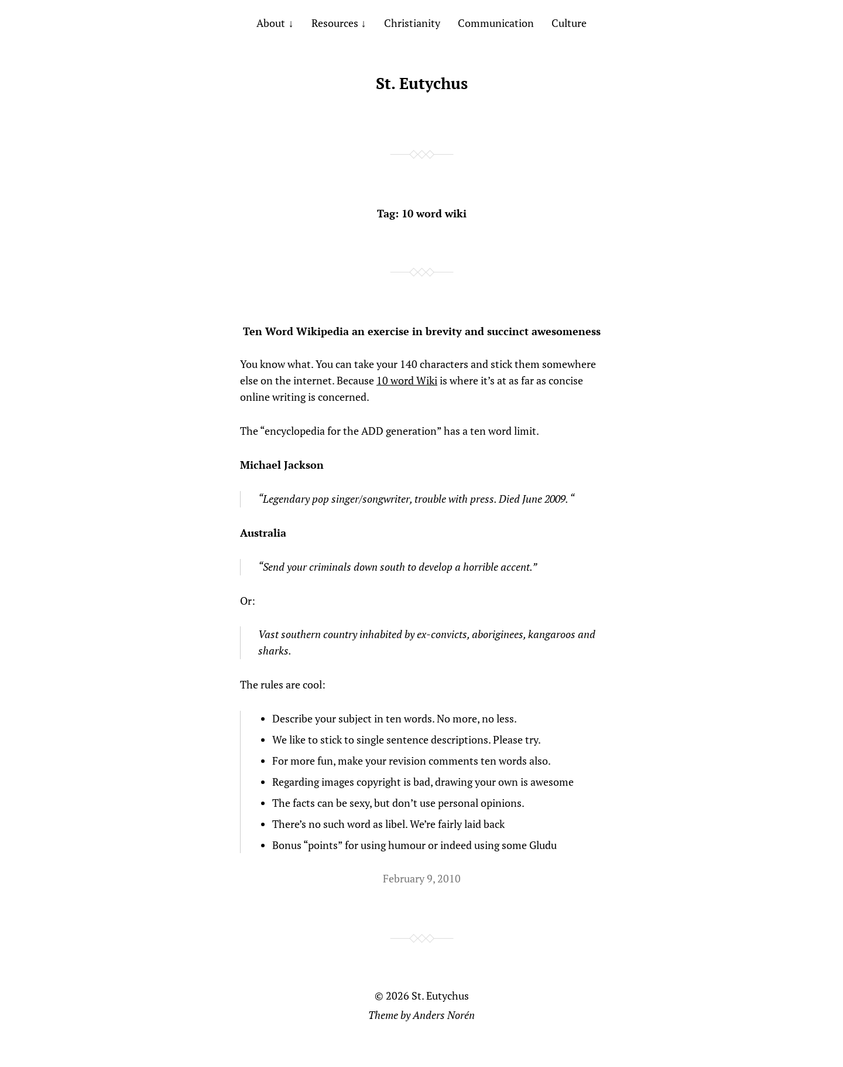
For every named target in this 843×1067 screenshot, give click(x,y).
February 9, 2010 (422, 878)
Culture (569, 23)
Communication (496, 23)
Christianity (412, 23)
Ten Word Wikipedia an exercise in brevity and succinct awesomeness (422, 331)
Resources (334, 23)
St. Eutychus (422, 83)
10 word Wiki (406, 380)
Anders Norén (444, 1015)
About (270, 23)
